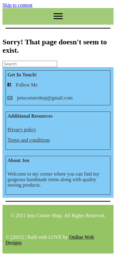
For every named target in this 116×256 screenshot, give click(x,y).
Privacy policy (21, 129)
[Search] (29, 64)
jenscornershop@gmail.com (45, 97)
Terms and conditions (28, 140)
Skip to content (17, 5)
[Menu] (58, 16)
